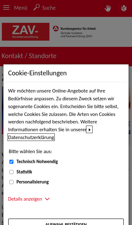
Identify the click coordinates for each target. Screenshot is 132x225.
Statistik (24, 172)
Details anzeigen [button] (25, 199)
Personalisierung (33, 182)
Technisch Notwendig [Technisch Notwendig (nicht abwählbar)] (37, 161)
